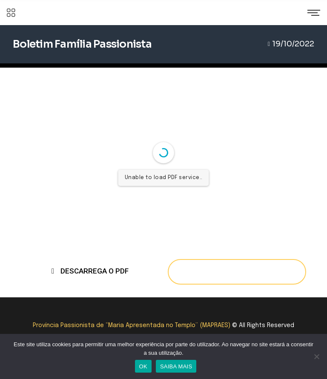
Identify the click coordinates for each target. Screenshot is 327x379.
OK (143, 366)
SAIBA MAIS (176, 366)
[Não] (316, 356)
